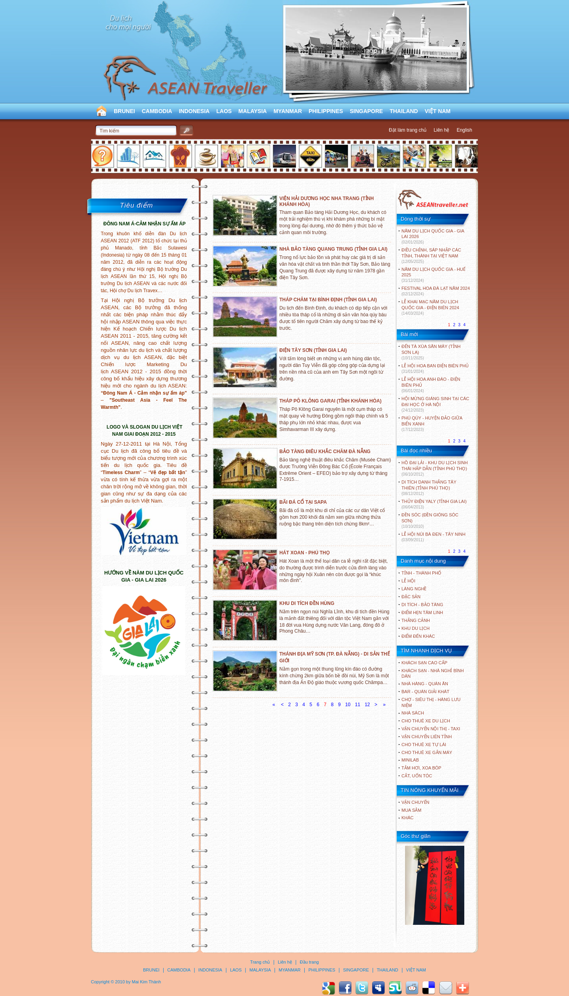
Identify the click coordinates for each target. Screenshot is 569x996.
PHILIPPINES (326, 111)
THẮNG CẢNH (415, 620)
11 (357, 704)
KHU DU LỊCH (415, 628)
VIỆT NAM (438, 111)
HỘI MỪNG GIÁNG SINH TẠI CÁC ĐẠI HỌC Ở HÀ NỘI (435, 404)
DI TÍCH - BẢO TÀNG (422, 604)
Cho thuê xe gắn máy (426, 752)
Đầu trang (309, 962)
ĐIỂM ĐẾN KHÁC (418, 636)
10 (347, 704)
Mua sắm (411, 810)
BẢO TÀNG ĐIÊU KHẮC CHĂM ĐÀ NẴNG (325, 451)
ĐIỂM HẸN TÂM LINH (422, 612)
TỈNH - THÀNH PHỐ (421, 573)
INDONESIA (194, 111)
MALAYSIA (252, 111)
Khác (407, 817)
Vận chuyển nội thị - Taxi (430, 728)
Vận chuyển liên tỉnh (426, 736)
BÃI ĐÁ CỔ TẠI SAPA (303, 502)
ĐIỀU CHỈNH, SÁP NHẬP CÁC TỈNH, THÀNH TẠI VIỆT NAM (431, 256)
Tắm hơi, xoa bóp (421, 767)
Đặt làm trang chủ (407, 130)
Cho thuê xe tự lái (423, 744)
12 (367, 704)
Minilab (410, 760)
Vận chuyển (415, 802)
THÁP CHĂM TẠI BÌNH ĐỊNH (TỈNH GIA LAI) (328, 299)
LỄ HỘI (408, 580)
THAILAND (404, 111)
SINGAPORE (366, 111)
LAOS (224, 111)
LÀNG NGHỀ (413, 588)
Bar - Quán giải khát (425, 691)
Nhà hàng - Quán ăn (424, 683)
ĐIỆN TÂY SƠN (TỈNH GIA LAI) (313, 350)
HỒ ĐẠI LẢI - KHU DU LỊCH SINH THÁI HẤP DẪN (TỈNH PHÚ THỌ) (434, 468)
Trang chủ (260, 962)
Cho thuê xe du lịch (425, 720)
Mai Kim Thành (146, 981)
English (464, 130)
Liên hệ (442, 130)
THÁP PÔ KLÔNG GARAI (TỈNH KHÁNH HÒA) (330, 401)
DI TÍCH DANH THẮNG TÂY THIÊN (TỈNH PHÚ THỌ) (428, 488)
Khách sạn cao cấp (424, 662)
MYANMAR (287, 111)
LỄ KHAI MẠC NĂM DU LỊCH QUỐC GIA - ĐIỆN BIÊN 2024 (430, 307)
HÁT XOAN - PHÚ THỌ (304, 553)
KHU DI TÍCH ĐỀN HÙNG (306, 603)
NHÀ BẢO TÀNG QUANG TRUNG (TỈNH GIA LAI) (333, 249)
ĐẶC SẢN (410, 596)
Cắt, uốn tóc (416, 775)
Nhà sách (412, 713)
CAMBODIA (157, 111)
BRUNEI (124, 111)
